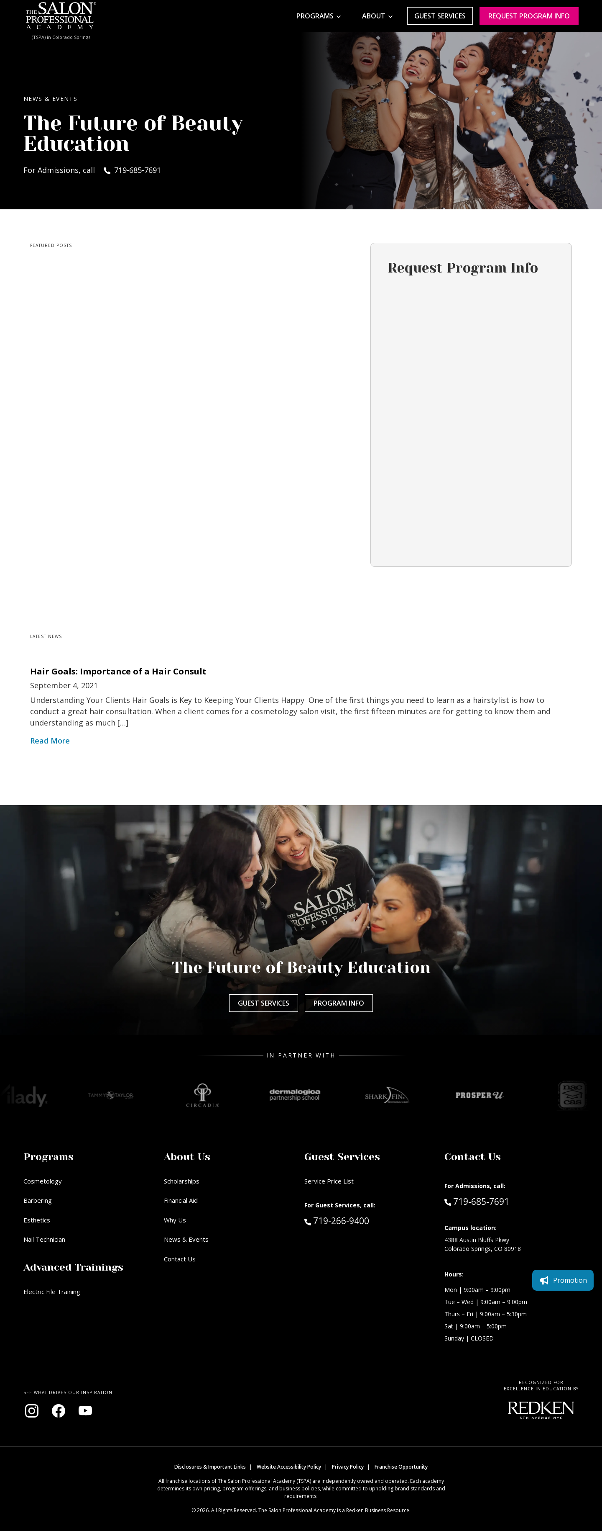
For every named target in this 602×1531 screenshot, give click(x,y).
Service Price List (329, 1181)
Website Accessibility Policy (289, 1466)
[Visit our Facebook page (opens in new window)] (58, 1410)
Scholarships (181, 1181)
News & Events (186, 1239)
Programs (315, 16)
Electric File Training (51, 1291)
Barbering (37, 1200)
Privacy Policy (348, 1466)
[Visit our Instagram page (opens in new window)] (31, 1410)
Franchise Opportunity (401, 1466)
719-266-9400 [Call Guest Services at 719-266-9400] (336, 1220)
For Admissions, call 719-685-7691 (92, 170)
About (373, 16)
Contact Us (180, 1259)
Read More (50, 741)
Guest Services (440, 16)
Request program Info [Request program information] (529, 16)
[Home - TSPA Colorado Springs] (61, 16)
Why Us (175, 1220)
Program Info (339, 1003)
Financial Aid (181, 1200)
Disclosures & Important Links (210, 1466)
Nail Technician (44, 1239)
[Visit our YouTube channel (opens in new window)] (85, 1410)
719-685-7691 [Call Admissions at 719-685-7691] (476, 1201)
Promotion (563, 1280)
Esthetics (36, 1220)
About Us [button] (187, 1157)
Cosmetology (42, 1181)
